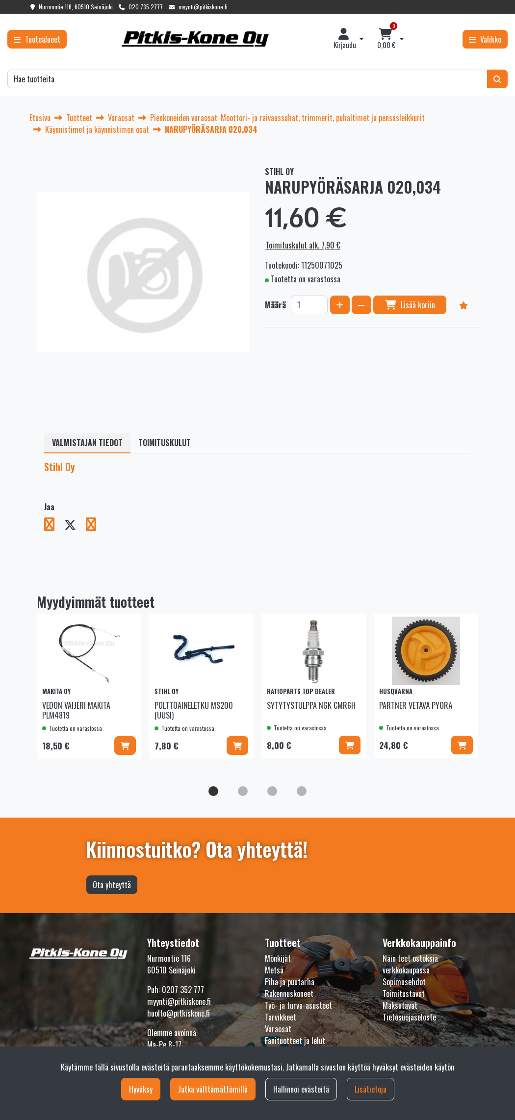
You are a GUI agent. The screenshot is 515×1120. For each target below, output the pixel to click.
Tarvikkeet (280, 1017)
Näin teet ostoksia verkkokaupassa (410, 964)
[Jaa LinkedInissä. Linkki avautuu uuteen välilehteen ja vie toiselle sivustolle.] (95, 526)
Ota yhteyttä (112, 885)
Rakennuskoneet (289, 993)
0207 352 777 (183, 990)
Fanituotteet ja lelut (295, 1040)
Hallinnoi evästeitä (301, 1089)
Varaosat (278, 1029)
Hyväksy (141, 1089)
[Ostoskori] (386, 39)
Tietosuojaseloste (409, 1017)
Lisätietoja (370, 1089)
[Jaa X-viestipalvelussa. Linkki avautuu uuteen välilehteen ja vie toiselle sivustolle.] (75, 526)
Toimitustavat (404, 993)
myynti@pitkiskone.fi (203, 6)
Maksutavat (400, 1005)
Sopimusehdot (404, 982)
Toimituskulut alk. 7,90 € (302, 245)
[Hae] (247, 79)
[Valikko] (485, 39)
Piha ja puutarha (289, 982)
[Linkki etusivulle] (195, 39)
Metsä (274, 970)
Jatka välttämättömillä (213, 1089)
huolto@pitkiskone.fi (178, 1013)
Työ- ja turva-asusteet (298, 1005)
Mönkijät (278, 958)
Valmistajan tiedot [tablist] (87, 442)
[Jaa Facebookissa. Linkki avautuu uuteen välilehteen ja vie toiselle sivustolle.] (54, 526)
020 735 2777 (146, 6)
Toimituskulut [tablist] (164, 442)
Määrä (275, 305)
